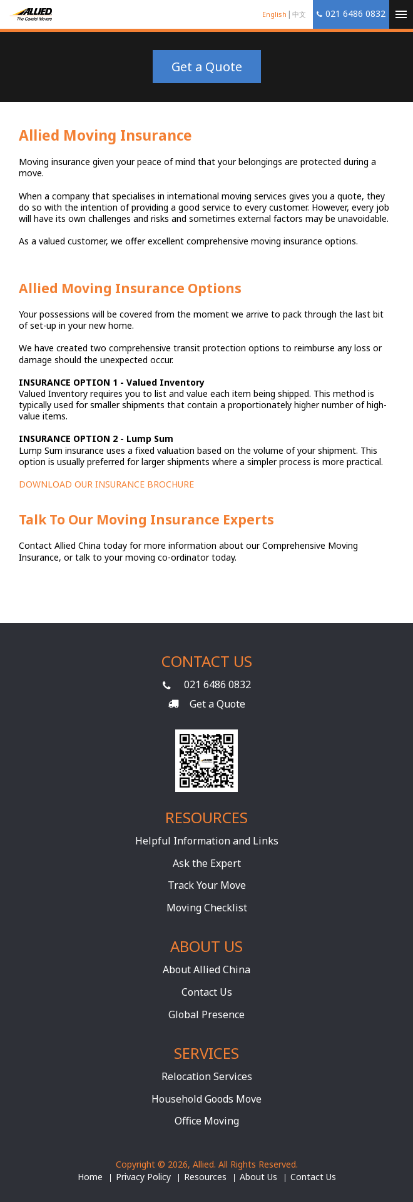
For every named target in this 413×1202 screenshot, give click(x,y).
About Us (258, 1177)
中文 (299, 14)
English (274, 14)
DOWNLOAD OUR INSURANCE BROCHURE (106, 484)
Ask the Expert (207, 863)
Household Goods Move (206, 1099)
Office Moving (207, 1121)
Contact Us (206, 992)
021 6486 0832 (217, 684)
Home (90, 1177)
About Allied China (206, 969)
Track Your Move (207, 885)
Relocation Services (206, 1076)
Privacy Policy (143, 1177)
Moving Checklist (206, 907)
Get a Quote (206, 66)
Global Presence (206, 1014)
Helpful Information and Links (206, 841)
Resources (205, 1177)
